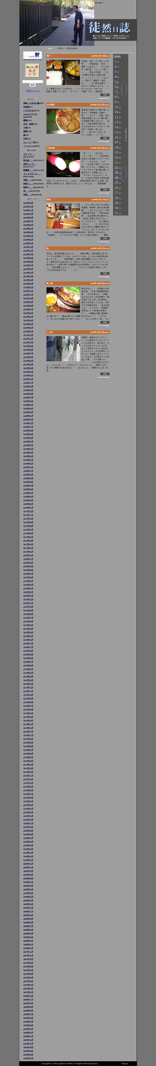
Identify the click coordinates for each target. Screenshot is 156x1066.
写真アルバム (33, 91)
